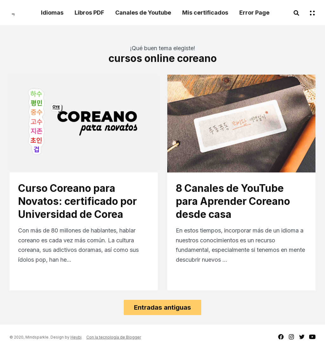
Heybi (76, 337)
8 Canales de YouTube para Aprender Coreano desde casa (233, 201)
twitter (302, 337)
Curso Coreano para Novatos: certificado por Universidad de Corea (77, 201)
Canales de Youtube (143, 12)
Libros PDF (89, 12)
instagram (291, 337)
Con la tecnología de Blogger (113, 337)
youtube (312, 337)
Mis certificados (205, 12)
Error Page (254, 12)
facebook (281, 337)
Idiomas (52, 12)
